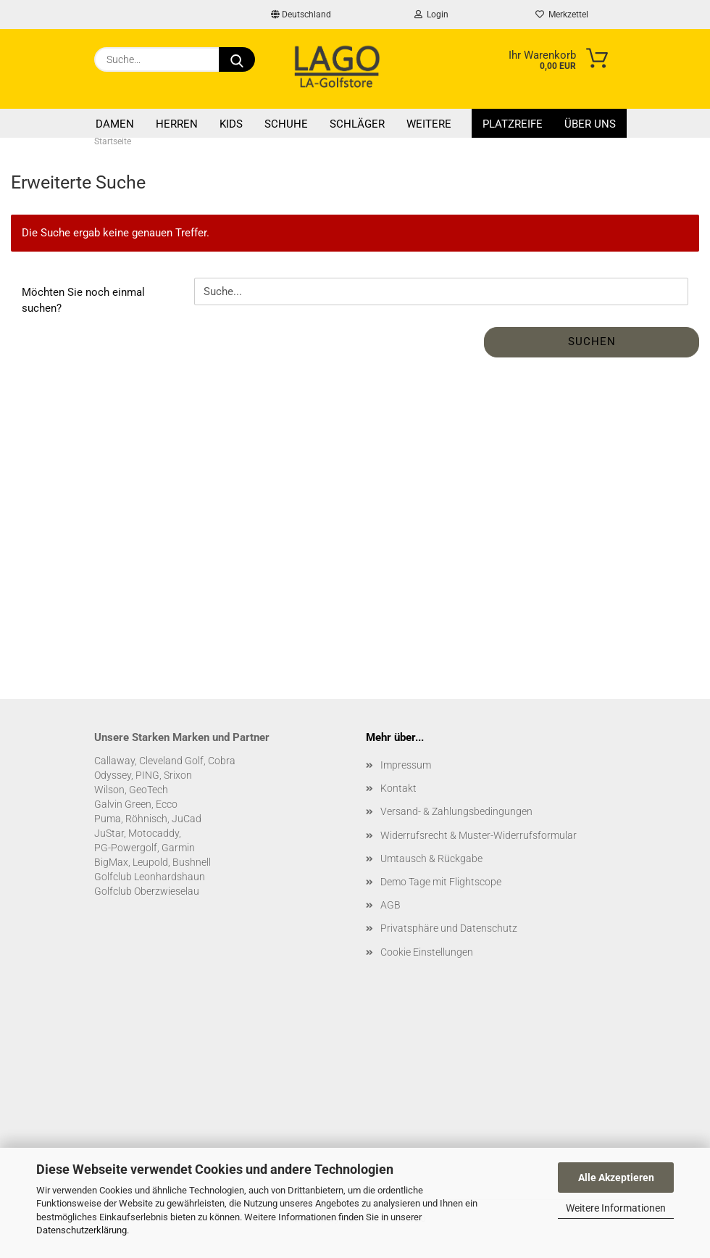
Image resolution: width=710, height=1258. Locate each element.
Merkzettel (561, 14)
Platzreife (513, 124)
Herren (177, 124)
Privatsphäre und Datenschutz (448, 928)
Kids (231, 124)
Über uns (590, 124)
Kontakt (398, 788)
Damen (115, 124)
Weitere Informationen (616, 1208)
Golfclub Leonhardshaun (149, 876)
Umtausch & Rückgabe (431, 858)
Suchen (592, 341)
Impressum (405, 765)
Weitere (428, 124)
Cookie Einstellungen (426, 952)
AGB (390, 905)
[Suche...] (237, 59)
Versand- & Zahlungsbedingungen (456, 811)
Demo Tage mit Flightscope (440, 881)
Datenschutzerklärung (81, 1230)
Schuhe (286, 124)
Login (431, 14)
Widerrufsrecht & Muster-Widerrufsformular (478, 835)
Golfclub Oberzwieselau (146, 891)
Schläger (357, 124)
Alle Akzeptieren (616, 1177)
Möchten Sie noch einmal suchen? (83, 300)
